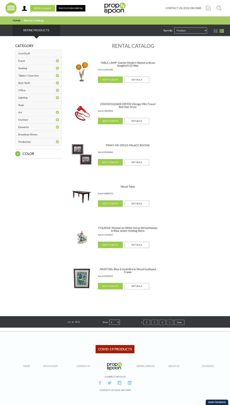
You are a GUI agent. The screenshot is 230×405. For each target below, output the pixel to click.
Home (16, 20)
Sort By (168, 30)
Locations (208, 366)
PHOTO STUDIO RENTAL (71, 8)
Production (38, 142)
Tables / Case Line (38, 75)
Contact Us (83, 366)
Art (38, 112)
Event (38, 61)
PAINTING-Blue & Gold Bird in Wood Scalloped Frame (128, 271)
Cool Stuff (24, 53)
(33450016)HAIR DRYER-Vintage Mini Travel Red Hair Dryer (127, 105)
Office (38, 90)
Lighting (38, 97)
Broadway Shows (28, 134)
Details (137, 79)
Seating (38, 68)
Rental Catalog (43, 8)
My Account (50, 366)
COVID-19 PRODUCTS (115, 349)
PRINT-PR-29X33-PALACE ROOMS (128, 145)
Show (105, 322)
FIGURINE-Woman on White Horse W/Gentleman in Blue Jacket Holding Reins (127, 229)
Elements (38, 127)
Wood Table (128, 186)
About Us (174, 366)
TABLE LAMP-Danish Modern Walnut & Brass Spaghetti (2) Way (127, 64)
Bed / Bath (38, 83)
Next (179, 322)
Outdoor (38, 120)
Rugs (21, 104)
